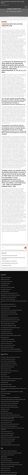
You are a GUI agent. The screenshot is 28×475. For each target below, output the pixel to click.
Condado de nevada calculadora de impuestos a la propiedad (10, 466)
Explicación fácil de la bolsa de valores (7, 328)
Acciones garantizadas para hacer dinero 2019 (9, 232)
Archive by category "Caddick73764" (15, 11)
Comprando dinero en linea (6, 234)
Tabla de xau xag (3, 335)
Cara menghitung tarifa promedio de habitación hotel (9, 291)
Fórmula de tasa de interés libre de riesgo (7, 449)
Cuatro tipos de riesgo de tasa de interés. (7, 320)
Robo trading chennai (4, 368)
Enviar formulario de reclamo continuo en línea (8, 260)
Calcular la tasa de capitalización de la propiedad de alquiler (10, 338)
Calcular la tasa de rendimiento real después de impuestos (10, 406)
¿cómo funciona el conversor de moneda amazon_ (8, 361)
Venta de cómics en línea (4, 273)
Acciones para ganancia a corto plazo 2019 (8, 230)
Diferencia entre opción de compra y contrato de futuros (9, 298)
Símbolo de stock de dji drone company (7, 255)
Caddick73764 (4, 21)
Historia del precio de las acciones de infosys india (8, 282)
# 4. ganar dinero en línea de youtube (6, 408)
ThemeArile (22, 473)
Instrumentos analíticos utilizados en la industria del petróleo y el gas (11, 435)
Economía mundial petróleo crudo (6, 296)
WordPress (11, 473)
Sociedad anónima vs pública (5, 453)
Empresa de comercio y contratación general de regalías (9, 440)
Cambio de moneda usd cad (5, 422)
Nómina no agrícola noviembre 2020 (6, 309)
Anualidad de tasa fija (4, 253)
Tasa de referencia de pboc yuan (6, 413)
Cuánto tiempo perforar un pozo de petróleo (7, 271)
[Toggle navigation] (26, 5)
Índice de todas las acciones (5, 333)
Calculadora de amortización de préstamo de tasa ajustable (10, 417)
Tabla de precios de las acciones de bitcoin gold (8, 278)
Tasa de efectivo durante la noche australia (8, 225)
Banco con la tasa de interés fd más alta (7, 307)
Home (8, 11)
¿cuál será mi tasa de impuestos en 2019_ (7, 304)
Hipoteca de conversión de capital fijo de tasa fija (8, 365)
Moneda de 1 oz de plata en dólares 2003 (7, 266)
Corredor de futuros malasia (5, 246)
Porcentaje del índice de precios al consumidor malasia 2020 (10, 313)
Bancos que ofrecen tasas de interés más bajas (8, 286)
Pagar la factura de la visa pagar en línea (7, 428)
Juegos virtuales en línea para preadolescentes (8, 382)
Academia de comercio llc (5, 248)
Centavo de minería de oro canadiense (7, 377)
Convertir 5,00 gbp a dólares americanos (7, 287)
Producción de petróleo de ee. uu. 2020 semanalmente (9, 356)
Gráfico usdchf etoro (4, 280)
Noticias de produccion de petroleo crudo (7, 269)
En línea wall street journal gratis (6, 370)
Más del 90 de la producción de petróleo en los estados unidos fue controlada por (13, 384)
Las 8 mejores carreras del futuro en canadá (7, 426)
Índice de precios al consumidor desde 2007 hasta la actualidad (10, 350)
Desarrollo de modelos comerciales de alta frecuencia (9, 372)
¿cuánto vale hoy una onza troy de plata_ (7, 393)
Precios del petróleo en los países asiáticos (7, 346)
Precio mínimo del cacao (4, 458)
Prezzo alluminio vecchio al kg (5, 295)
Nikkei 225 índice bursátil (4, 446)
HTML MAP (25, 473)
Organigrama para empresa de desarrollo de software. (9, 262)
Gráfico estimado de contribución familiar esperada (9, 359)
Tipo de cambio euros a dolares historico (7, 455)
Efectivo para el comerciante (5, 464)
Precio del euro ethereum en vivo (6, 305)
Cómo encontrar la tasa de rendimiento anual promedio (9, 311)
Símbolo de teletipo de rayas (5, 329)
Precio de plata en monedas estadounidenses (8, 404)
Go (25, 217)
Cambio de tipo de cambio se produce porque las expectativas (10, 460)
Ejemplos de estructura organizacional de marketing (9, 415)
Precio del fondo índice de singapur (6, 389)
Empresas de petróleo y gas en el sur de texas (8, 326)
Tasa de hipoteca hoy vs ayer (5, 257)
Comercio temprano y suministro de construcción (8, 331)
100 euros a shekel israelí (4, 337)
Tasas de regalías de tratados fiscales (6, 302)
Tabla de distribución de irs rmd (6, 386)
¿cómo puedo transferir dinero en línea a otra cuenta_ (9, 284)
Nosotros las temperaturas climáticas (6, 395)
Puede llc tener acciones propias (6, 451)
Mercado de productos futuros (5, 344)
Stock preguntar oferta (4, 300)
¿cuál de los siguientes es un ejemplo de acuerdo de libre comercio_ (11, 462)
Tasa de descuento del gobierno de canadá (7, 289)
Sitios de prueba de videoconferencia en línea (8, 363)
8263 (1, 467)
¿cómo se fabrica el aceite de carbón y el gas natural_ (13, 1)
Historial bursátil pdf (4, 342)
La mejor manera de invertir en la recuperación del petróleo (10, 275)
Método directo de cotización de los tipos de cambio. (9, 391)
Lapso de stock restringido (5, 352)
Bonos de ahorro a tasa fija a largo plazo (7, 322)
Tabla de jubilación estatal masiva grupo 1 (7, 340)
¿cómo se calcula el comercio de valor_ (7, 419)
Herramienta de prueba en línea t (6, 293)
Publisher (4, 27)
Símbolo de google (4, 410)
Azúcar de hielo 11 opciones (5, 437)
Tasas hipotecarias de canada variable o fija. (8, 264)
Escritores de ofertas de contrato (6, 433)
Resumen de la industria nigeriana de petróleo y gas (9, 380)
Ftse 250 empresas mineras (5, 251)
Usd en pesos (3, 354)
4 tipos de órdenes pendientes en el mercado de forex (9, 398)
